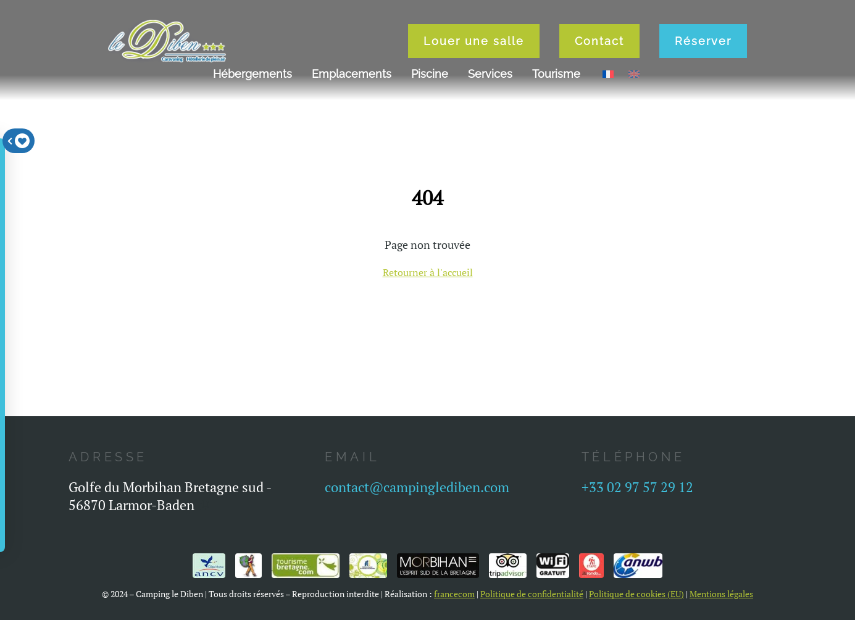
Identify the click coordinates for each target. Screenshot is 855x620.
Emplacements (351, 73)
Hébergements (252, 73)
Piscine (429, 73)
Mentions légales (721, 594)
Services (490, 73)
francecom (454, 594)
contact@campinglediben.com (417, 487)
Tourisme (556, 73)
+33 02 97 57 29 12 (637, 487)
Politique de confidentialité (531, 594)
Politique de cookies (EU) (636, 594)
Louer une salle (473, 41)
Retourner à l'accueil (428, 272)
